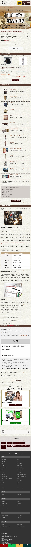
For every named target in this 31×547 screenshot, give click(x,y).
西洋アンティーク (4, 476)
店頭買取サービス (4, 503)
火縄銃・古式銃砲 (19, 465)
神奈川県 (21, 443)
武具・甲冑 (3, 461)
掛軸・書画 (18, 459)
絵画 (2, 480)
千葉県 (14, 443)
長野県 (26, 445)
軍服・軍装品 (19, 472)
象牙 (17, 461)
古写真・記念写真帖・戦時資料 (21, 474)
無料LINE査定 (19, 503)
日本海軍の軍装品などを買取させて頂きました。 (8, 68)
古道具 (3, 472)
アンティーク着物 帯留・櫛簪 (21, 476)
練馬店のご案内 (19, 524)
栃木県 (14, 445)
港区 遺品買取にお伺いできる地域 (10, 372)
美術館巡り (3, 517)
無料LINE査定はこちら (15, 423)
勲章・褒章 (3, 474)
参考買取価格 (19, 494)
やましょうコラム (19, 515)
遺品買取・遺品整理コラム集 (9, 375)
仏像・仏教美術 (19, 463)
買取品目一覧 (3, 545)
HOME (1, 7)
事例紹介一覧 (15, 80)
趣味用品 (3, 487)
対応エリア (5, 7)
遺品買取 (18, 505)
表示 (16, 48)
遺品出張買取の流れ (7, 323)
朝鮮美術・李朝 (4, 467)
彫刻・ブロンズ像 (19, 480)
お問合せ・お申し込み (5, 508)
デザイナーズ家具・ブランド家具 (7, 478)
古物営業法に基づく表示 (20, 526)
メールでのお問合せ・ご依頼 (15, 404)
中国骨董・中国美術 (20, 467)
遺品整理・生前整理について (7, 205)
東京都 (3, 443)
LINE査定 (12, 545)
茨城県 (9, 445)
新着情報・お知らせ (5, 515)
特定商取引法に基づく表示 (6, 526)
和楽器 (3, 482)
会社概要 (3, 524)
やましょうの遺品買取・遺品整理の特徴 (11, 317)
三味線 (18, 482)
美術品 (18, 478)
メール (19, 545)
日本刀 (3, 465)
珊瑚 (2, 463)
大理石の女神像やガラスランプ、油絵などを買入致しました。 (23, 69)
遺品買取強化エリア (11, 7)
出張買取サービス (4, 501)
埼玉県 (9, 443)
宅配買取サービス (19, 501)
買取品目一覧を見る (15, 200)
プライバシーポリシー (23, 335)
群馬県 (20, 445)
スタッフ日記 (19, 517)
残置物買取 (3, 505)
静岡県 (3, 445)
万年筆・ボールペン (20, 487)
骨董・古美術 (4, 459)
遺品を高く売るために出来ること (10, 320)
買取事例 (3, 494)
